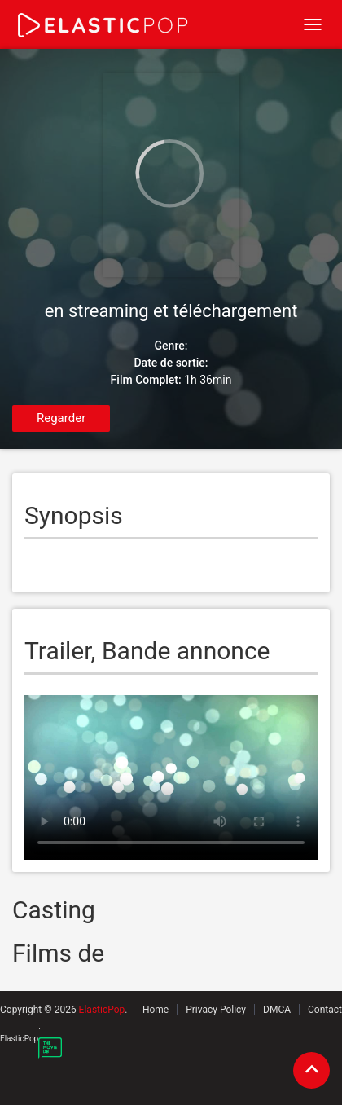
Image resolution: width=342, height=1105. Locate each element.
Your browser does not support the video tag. (171, 778)
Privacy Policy (216, 1009)
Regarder (61, 418)
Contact (325, 1009)
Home (155, 1009)
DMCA (277, 1009)
